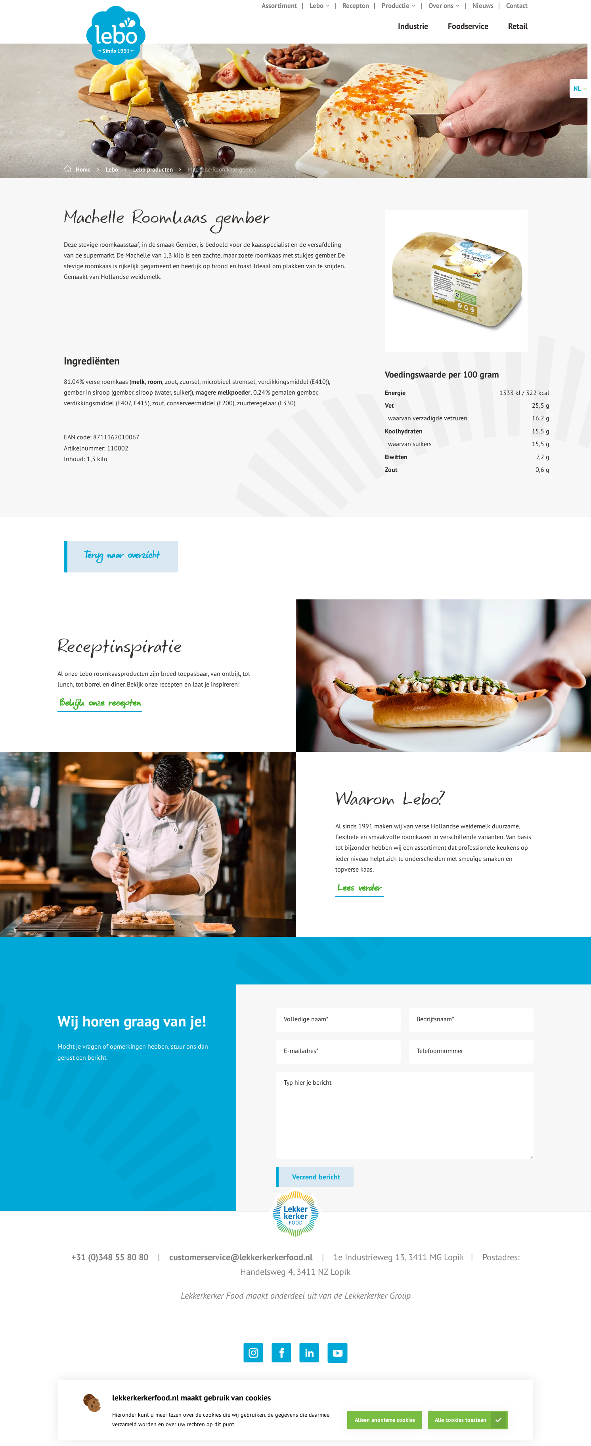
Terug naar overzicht (122, 564)
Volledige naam (306, 1027)
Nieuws (482, 13)
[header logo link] (116, 43)
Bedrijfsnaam (435, 1027)
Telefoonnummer (440, 1059)
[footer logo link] (296, 1222)
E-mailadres (301, 1059)
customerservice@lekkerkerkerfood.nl (242, 1264)
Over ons (444, 13)
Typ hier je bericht (307, 1090)
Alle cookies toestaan (460, 1419)
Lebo (320, 13)
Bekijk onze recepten (99, 712)
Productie (399, 13)
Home (83, 177)
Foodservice (468, 34)
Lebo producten (153, 177)
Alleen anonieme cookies (385, 1419)
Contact (517, 13)
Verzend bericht (316, 1184)
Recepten (355, 13)
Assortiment (279, 13)
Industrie (413, 34)
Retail (518, 34)
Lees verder (359, 897)
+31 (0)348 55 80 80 (111, 1264)
